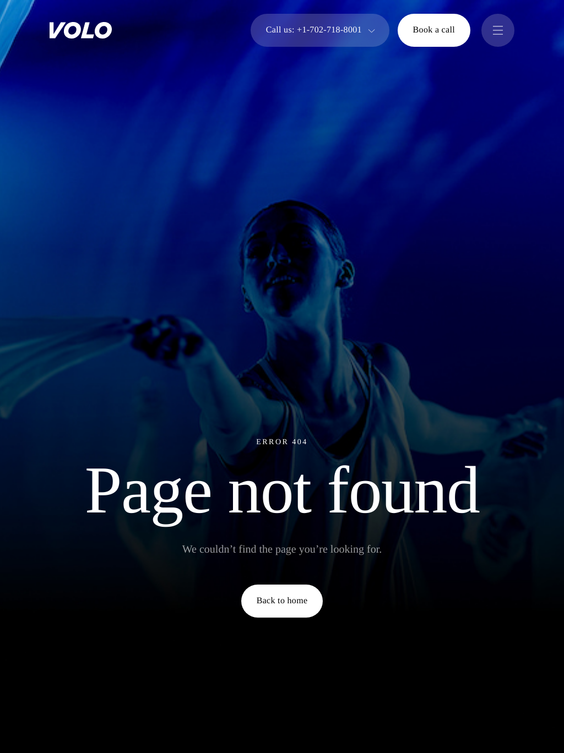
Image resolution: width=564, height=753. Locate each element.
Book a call (434, 30)
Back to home (282, 600)
